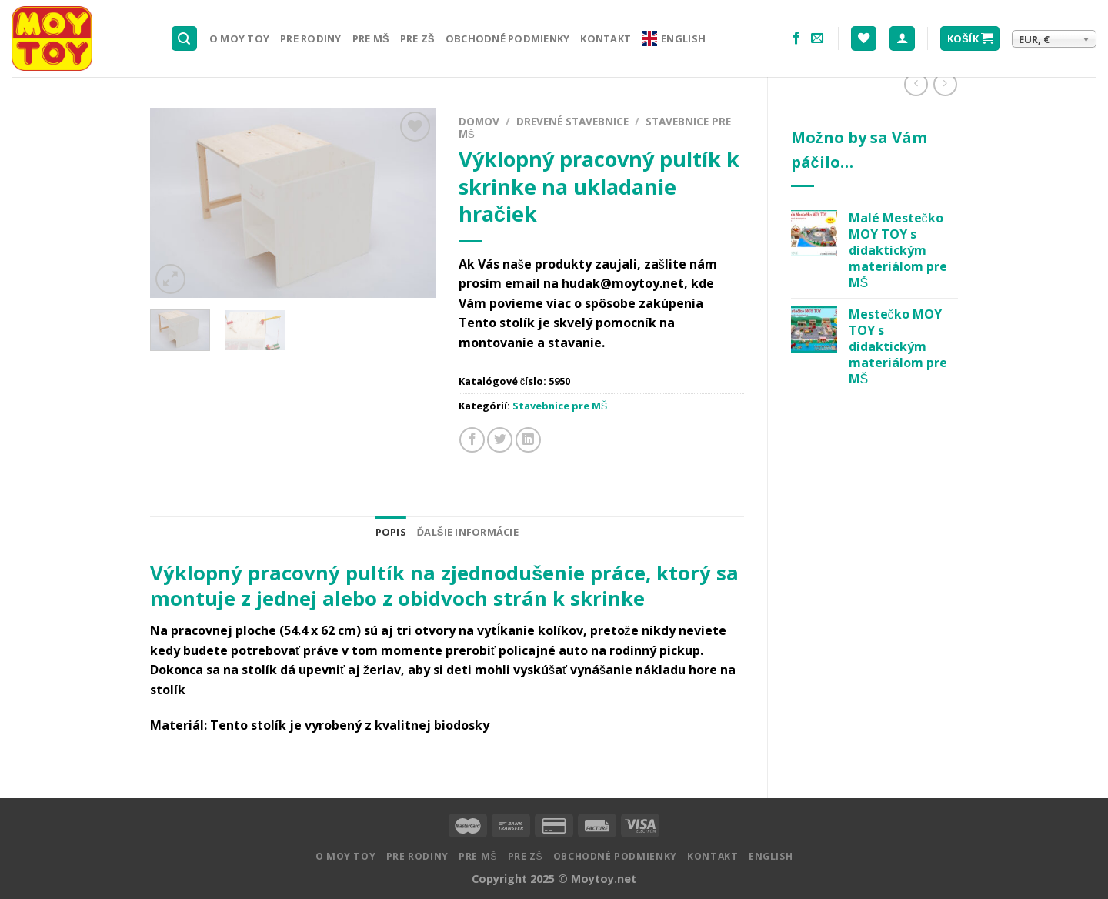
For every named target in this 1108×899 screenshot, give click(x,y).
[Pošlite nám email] (817, 38)
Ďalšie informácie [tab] (468, 532)
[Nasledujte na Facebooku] (796, 38)
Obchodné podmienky (508, 38)
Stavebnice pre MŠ (560, 406)
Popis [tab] (390, 532)
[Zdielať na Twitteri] (499, 440)
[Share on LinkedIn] (528, 440)
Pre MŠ (370, 38)
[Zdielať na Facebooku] (472, 440)
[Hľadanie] (185, 39)
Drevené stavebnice (572, 121)
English (674, 38)
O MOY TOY (239, 38)
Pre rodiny (311, 38)
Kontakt (605, 38)
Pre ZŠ (417, 38)
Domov (479, 121)
